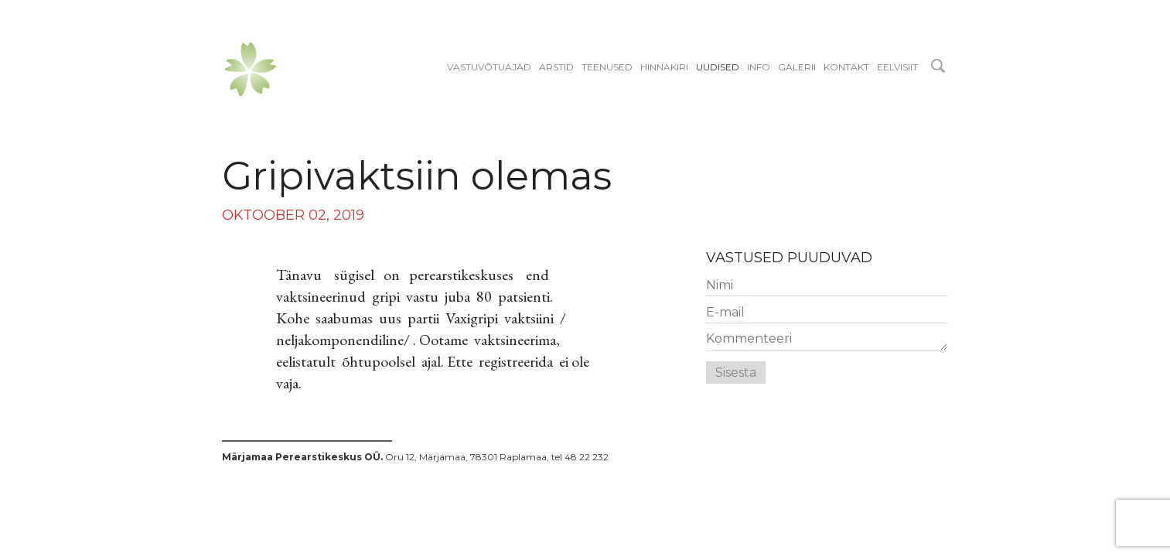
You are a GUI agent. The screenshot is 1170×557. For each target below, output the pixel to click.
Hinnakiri (664, 67)
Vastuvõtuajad (489, 67)
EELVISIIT (897, 67)
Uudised (717, 67)
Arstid (556, 67)
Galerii (797, 67)
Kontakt (846, 67)
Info (758, 67)
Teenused (607, 67)
